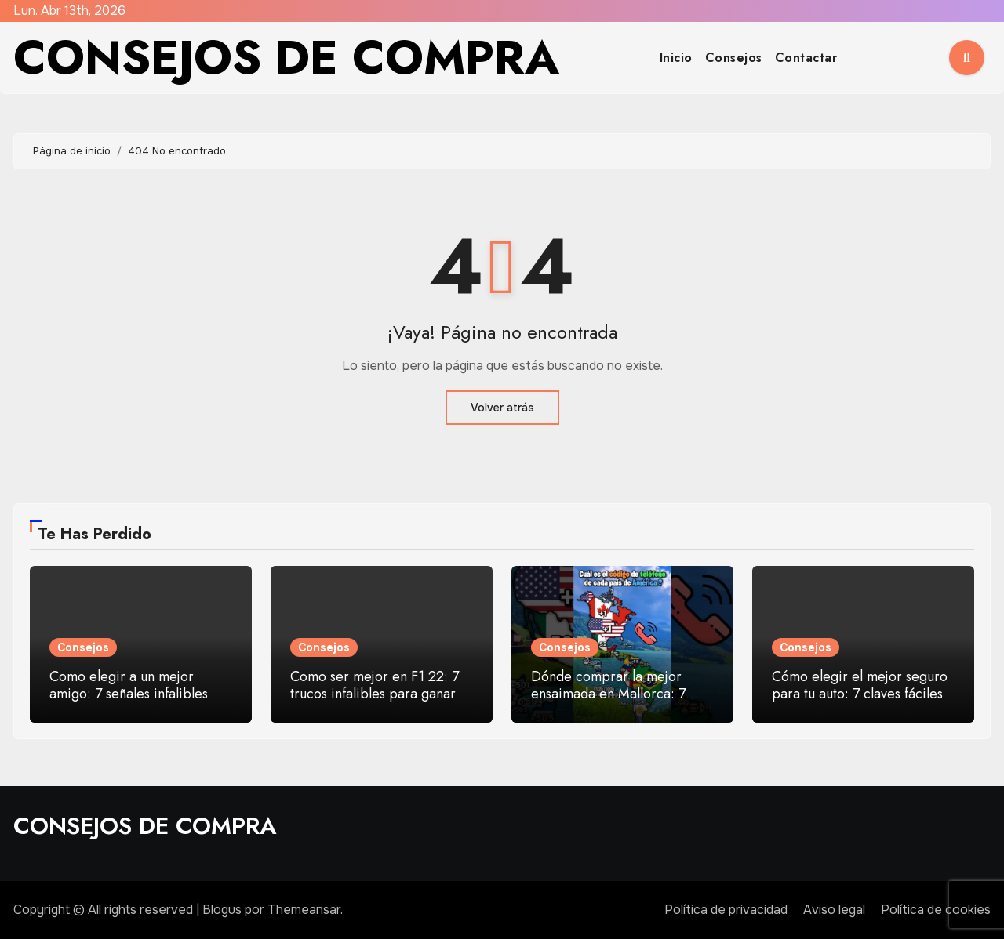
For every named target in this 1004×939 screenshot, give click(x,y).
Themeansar (303, 909)
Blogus (222, 909)
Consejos (733, 58)
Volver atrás (502, 408)
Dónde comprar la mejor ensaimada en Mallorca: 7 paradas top (608, 693)
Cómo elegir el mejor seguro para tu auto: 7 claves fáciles (860, 685)
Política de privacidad (726, 909)
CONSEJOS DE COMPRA (286, 58)
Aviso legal (834, 909)
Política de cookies (936, 909)
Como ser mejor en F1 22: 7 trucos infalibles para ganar (374, 685)
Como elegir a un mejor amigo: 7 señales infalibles (128, 685)
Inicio (676, 58)
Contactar (806, 58)
